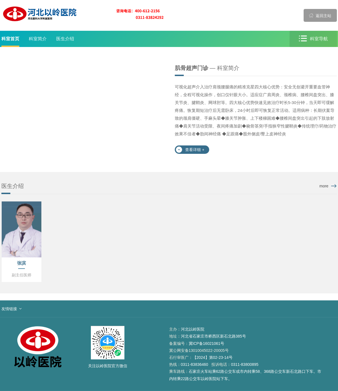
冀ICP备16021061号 (206, 343)
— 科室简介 (207, 68)
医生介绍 (65, 38)
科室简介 (38, 38)
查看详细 (194, 149)
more (324, 186)
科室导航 (313, 39)
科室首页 (10, 38)
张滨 (21, 263)
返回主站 (320, 15)
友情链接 (9, 309)
